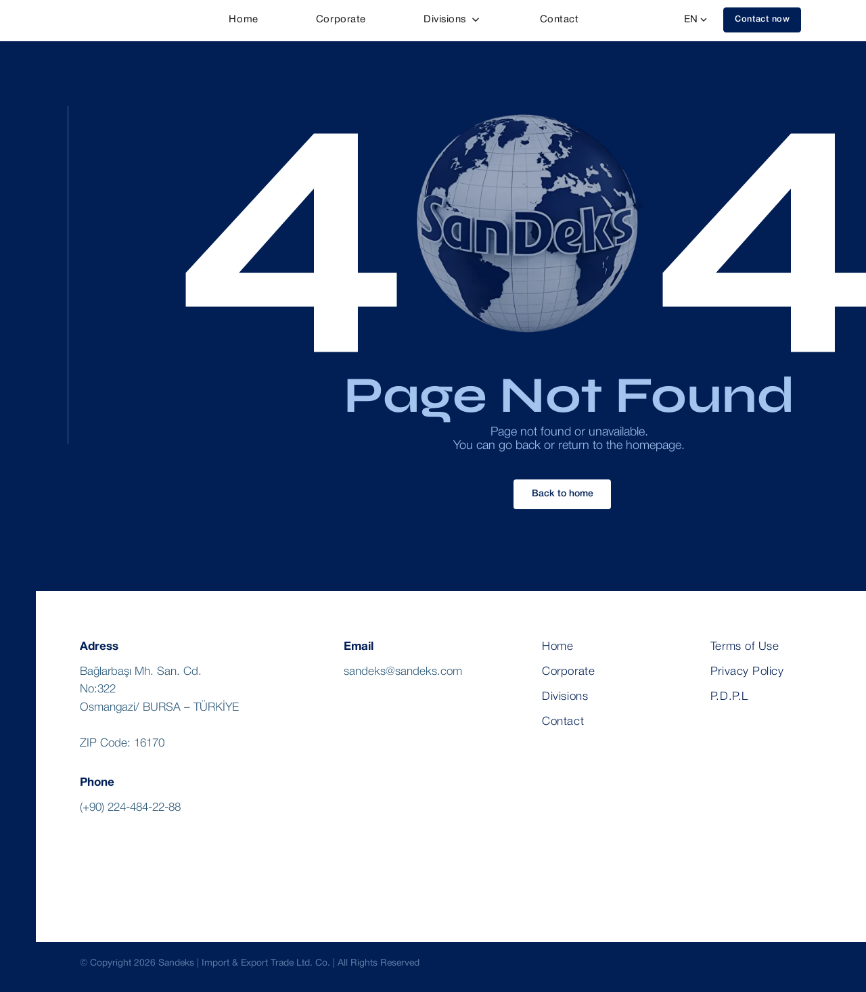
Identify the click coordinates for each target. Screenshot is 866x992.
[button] (762, 19)
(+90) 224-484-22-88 (130, 808)
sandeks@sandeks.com (403, 672)
